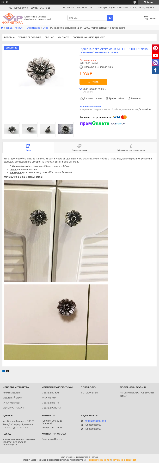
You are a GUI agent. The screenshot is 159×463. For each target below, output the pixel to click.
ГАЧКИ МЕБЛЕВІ (11, 402)
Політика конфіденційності (89, 37)
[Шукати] (110, 18)
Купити (95, 82)
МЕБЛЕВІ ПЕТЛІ (50, 402)
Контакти (63, 37)
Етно (45, 28)
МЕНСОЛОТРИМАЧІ (13, 407)
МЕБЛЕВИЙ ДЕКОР (12, 397)
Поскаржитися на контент (99, 460)
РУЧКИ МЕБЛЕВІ (11, 392)
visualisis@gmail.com (95, 421)
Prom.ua (94, 457)
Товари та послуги (29, 37)
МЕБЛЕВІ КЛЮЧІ (50, 392)
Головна (9, 37)
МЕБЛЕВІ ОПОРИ (51, 407)
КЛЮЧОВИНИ (49, 397)
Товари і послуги (14, 28)
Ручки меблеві (33, 28)
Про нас (49, 37)
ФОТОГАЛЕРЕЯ (89, 392)
